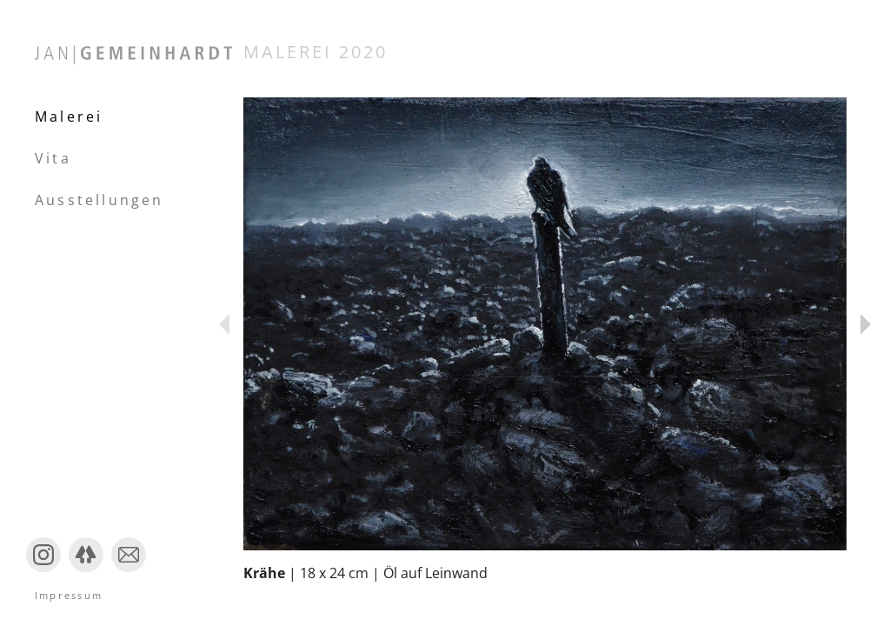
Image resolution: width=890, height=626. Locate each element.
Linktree (86, 570)
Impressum (69, 595)
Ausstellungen (99, 200)
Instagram (43, 570)
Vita (53, 158)
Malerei (69, 116)
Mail (124, 570)
